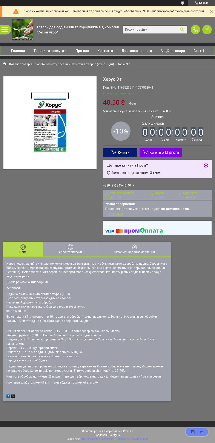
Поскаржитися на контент (98, 438)
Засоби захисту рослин (51, 64)
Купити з (164, 152)
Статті (199, 51)
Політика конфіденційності (132, 438)
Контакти (105, 51)
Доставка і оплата (136, 51)
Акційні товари (173, 51)
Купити (123, 152)
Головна (18, 51)
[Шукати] (182, 30)
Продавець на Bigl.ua (108, 435)
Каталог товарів (20, 64)
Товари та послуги (49, 51)
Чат (197, 432)
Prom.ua (128, 431)
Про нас (82, 51)
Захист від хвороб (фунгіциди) (92, 64)
